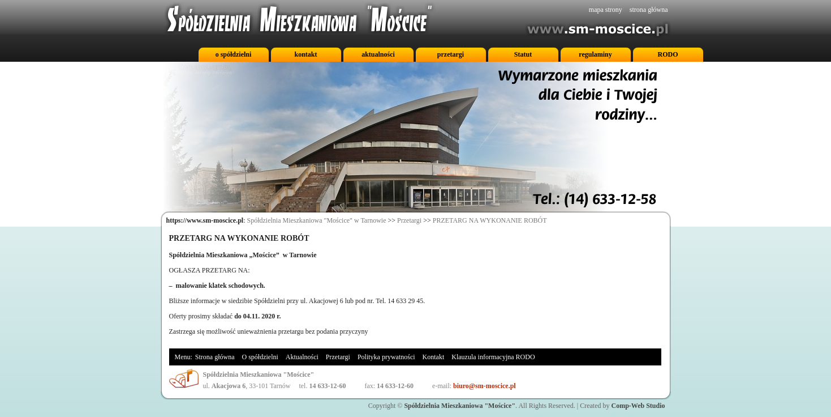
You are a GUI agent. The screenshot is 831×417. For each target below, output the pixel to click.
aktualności (378, 54)
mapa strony (605, 10)
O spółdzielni (260, 357)
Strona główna (215, 357)
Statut (523, 54)
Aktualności (302, 357)
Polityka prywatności (386, 357)
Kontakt (434, 357)
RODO (668, 54)
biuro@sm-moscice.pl (484, 386)
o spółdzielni (234, 54)
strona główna (649, 10)
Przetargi (409, 220)
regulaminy (595, 54)
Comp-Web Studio (638, 406)
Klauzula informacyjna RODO (493, 357)
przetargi (450, 54)
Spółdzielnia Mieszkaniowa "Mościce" (459, 406)
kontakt (305, 54)
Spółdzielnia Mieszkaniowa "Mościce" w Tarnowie (316, 220)
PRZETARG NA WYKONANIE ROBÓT (490, 220)
